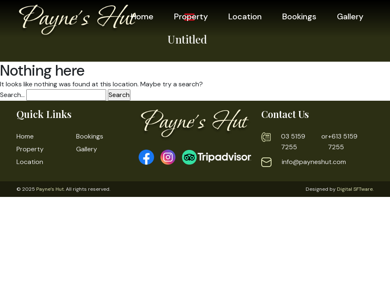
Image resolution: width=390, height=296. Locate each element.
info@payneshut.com (314, 161)
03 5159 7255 (293, 141)
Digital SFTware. (355, 189)
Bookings (299, 16)
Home (142, 16)
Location (245, 16)
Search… (12, 94)
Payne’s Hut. (50, 189)
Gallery (350, 16)
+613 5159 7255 (343, 141)
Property (191, 16)
